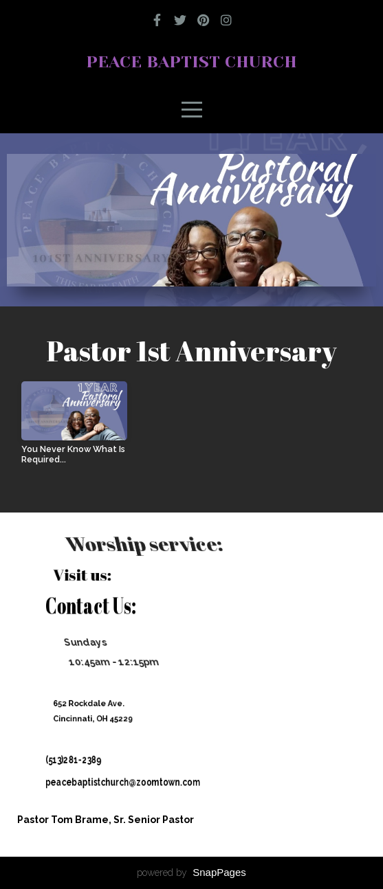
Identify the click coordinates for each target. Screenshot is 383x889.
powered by (191, 872)
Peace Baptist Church (191, 61)
